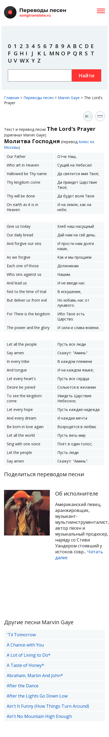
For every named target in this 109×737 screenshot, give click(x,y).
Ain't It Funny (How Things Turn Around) (48, 706)
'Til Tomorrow (21, 635)
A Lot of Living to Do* (29, 655)
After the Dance (22, 686)
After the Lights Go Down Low (37, 696)
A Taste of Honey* (25, 665)
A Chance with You (25, 645)
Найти (86, 75)
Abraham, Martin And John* (35, 675)
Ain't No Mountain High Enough (39, 716)
